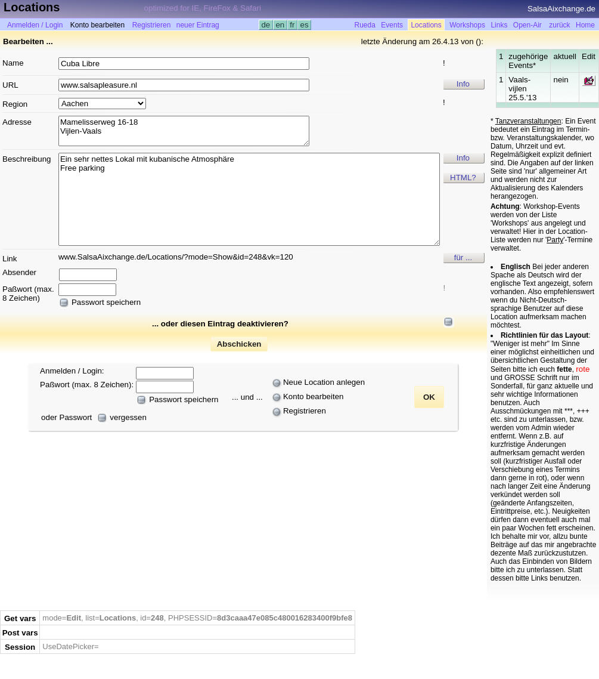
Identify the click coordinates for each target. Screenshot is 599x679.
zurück (559, 25)
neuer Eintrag (197, 25)
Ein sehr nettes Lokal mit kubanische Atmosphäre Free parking (249, 199)
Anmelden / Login (35, 25)
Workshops (467, 25)
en (280, 24)
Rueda (365, 25)
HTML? (463, 177)
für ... (463, 257)
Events (392, 25)
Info (463, 83)
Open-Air (527, 25)
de (265, 24)
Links (499, 25)
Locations (426, 25)
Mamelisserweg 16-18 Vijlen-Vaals (183, 131)
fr (292, 24)
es (304, 24)
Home (585, 25)
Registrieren (151, 25)
